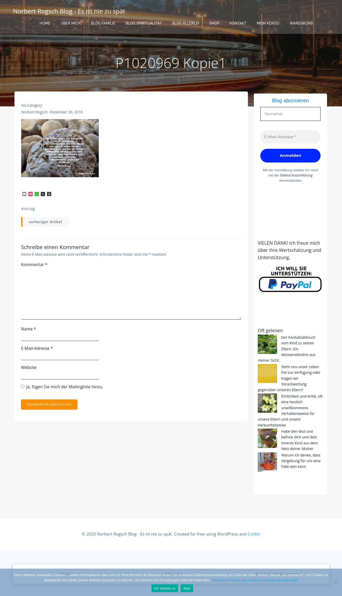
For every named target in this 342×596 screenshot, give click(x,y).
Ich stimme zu (165, 588)
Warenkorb (301, 23)
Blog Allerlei (185, 23)
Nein (187, 588)
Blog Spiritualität (144, 23)
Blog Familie (103, 23)
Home (45, 23)
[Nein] (335, 582)
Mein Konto (268, 23)
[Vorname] (290, 113)
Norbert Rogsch (35, 114)
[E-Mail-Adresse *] (290, 137)
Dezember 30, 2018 (66, 114)
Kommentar (35, 267)
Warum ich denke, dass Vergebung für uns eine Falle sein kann (300, 451)
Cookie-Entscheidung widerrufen (272, 580)
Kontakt (238, 23)
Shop (214, 23)
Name (29, 331)
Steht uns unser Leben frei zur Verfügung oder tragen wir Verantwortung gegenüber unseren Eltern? (290, 368)
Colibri (254, 523)
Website (29, 370)
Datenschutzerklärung (282, 175)
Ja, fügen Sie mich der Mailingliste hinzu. (63, 389)
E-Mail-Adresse (38, 351)
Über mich (71, 23)
